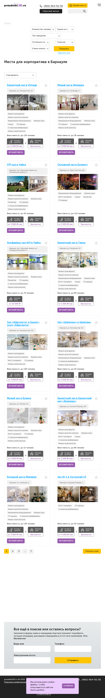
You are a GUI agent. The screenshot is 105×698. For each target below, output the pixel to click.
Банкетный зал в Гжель (71, 242)
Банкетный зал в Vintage (22, 85)
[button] (45, 102)
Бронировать (16, 152)
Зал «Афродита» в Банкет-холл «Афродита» (23, 324)
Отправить (73, 660)
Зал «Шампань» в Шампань (74, 322)
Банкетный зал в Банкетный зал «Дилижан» (74, 400)
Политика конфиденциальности (19, 682)
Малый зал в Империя (70, 85)
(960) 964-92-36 (89, 679)
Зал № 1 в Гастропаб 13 (71, 477)
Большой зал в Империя (22, 477)
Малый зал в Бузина (19, 398)
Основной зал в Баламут (72, 164)
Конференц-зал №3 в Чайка (24, 242)
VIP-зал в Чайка (16, 164)
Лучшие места (77, 5)
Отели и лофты (44, 694)
